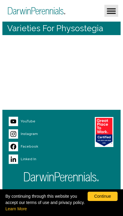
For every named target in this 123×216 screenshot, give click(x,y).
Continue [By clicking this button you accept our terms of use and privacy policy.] (102, 196)
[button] (111, 11)
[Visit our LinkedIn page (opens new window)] (37, 159)
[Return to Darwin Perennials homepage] (61, 177)
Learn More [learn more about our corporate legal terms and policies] (16, 208)
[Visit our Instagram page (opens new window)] (37, 134)
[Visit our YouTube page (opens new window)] (37, 121)
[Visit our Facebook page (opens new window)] (37, 146)
